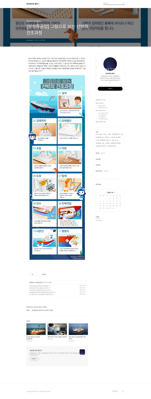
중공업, (100, 134)
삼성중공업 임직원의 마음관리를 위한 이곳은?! (41, 292)
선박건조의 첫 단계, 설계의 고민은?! (38, 288)
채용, (113, 140)
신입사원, (113, 137)
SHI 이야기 (31, 282)
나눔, (122, 134)
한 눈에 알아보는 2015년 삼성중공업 (38, 285)
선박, (97, 134)
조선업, (97, 140)
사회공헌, (107, 143)
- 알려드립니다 (102, 107)
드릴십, (109, 134)
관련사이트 (115, 391)
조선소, (116, 140)
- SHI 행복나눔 (103, 119)
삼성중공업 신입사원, (116, 143)
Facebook (99, 171)
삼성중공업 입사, (116, 134)
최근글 (97, 153)
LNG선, (105, 134)
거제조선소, (107, 137)
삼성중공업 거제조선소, (101, 146)
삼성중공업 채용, (100, 137)
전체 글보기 (100, 100)
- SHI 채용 (102, 117)
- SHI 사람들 (102, 115)
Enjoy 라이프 (101, 122)
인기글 (103, 153)
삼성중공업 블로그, (112, 146)
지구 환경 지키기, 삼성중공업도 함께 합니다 (40, 294)
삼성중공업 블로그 (32, 4)
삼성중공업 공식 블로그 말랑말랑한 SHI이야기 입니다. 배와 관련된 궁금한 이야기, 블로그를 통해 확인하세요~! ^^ (54, 354)
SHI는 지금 (100, 103)
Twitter (106, 171)
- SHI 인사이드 (39, 282)
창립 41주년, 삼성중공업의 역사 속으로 (39, 290)
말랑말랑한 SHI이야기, (105, 140)
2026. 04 (110, 192)
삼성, (103, 143)
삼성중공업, (98, 143)
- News (101, 105)
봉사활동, (118, 137)
